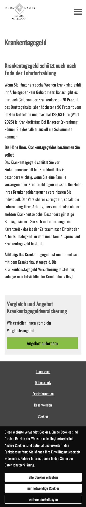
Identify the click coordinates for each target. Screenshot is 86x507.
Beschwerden (43, 405)
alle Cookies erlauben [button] (43, 477)
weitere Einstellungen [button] (43, 499)
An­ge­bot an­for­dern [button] (42, 343)
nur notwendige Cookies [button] (43, 488)
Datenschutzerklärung (19, 465)
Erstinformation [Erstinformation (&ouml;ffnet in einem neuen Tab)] (43, 393)
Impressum (43, 371)
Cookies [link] (43, 416)
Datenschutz (43, 382)
